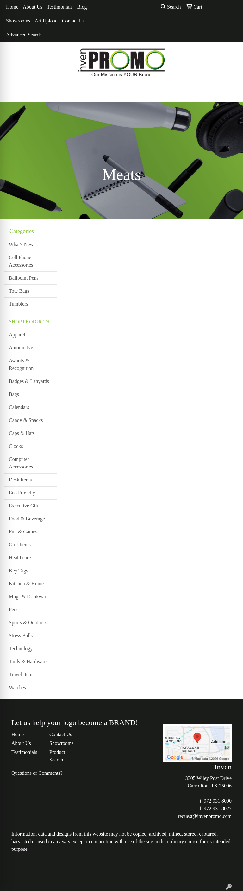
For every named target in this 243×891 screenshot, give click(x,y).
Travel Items (21, 674)
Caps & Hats (22, 433)
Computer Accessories (21, 462)
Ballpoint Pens (24, 278)
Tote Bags (19, 291)
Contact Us (73, 20)
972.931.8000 (218, 801)
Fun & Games (23, 531)
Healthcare (20, 557)
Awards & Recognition (21, 364)
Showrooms (18, 20)
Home (12, 7)
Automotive (21, 347)
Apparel (17, 334)
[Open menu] (230, 92)
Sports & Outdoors (28, 622)
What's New (21, 244)
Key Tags (18, 570)
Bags (14, 394)
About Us (32, 7)
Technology (21, 648)
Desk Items (20, 479)
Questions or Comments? (37, 773)
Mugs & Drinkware (28, 596)
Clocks (16, 446)
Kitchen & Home (26, 583)
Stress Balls (21, 635)
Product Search (57, 755)
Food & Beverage (27, 518)
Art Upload (45, 20)
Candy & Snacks (26, 420)
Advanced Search (23, 34)
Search (171, 7)
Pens (13, 609)
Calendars (19, 407)
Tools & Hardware (28, 661)
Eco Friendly (22, 492)
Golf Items (20, 544)
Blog (82, 7)
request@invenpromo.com (205, 816)
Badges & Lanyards (29, 381)
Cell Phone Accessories (21, 261)
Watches (17, 687)
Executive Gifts (24, 505)
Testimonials (60, 7)
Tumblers (18, 304)
